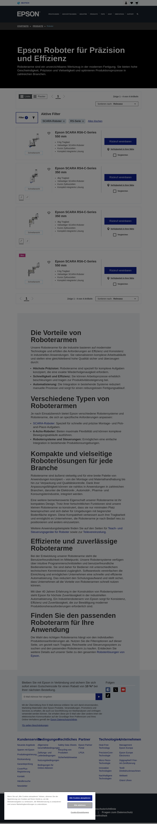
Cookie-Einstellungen (80, 812)
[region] (49, 806)
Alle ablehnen (80, 805)
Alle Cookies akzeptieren (79, 798)
